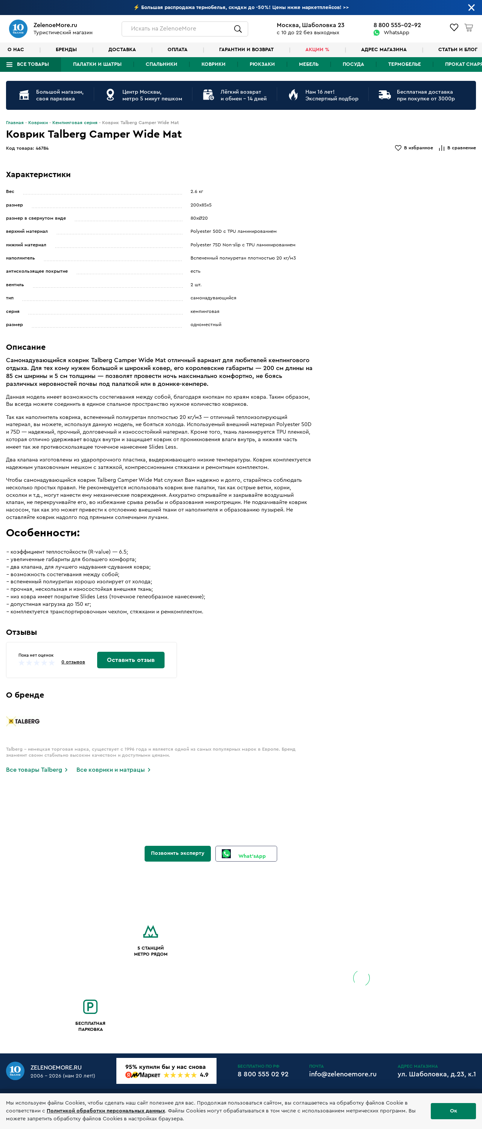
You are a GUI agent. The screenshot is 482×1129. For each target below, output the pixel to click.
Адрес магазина (384, 49)
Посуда (353, 64)
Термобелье (404, 64)
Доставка (122, 49)
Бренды (66, 49)
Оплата (178, 49)
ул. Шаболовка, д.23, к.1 (437, 1074)
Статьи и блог (457, 49)
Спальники (161, 64)
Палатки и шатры (97, 64)
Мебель (309, 64)
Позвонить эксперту (177, 853)
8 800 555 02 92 (263, 1074)
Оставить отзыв (131, 660)
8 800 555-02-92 (397, 25)
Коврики (213, 64)
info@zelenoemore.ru (343, 1074)
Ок (453, 1111)
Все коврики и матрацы (110, 770)
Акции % (317, 49)
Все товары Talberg (34, 770)
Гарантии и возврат (246, 49)
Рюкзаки (262, 64)
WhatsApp (396, 32)
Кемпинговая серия (75, 122)
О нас (16, 49)
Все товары (33, 64)
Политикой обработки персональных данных (106, 1111)
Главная (15, 122)
